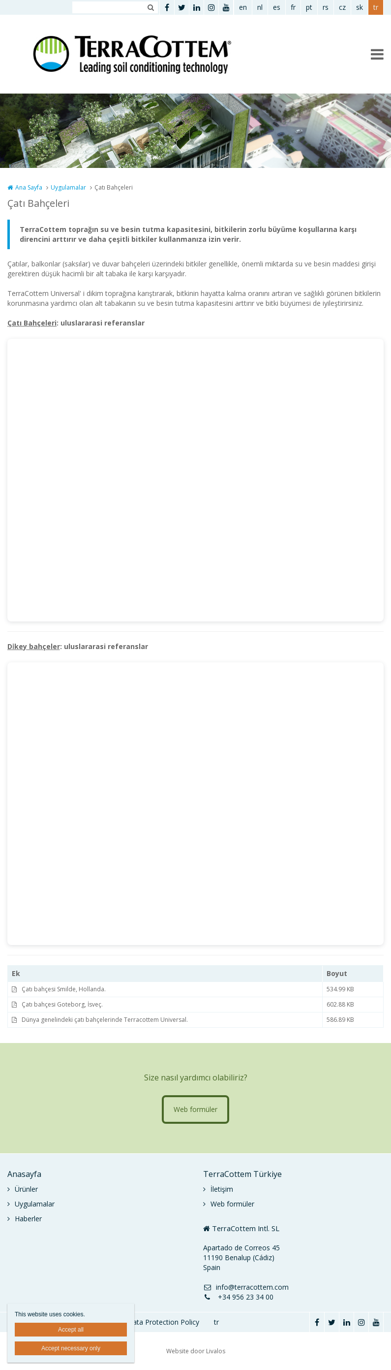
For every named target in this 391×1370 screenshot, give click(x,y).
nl (260, 7)
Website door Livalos (195, 1351)
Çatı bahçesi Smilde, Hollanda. (64, 989)
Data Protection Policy (163, 1322)
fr (293, 7)
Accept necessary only (70, 1348)
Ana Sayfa (28, 187)
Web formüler (195, 1109)
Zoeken (150, 7)
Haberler (28, 1218)
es (276, 7)
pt (309, 7)
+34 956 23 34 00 (238, 1297)
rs (326, 7)
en (243, 7)
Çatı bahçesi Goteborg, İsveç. (62, 1004)
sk (359, 7)
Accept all (71, 1329)
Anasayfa (24, 1174)
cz (342, 7)
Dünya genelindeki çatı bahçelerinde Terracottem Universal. (105, 1019)
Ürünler (26, 1189)
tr (375, 7)
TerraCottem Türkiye (242, 1174)
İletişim (222, 1189)
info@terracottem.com (246, 1287)
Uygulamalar (68, 187)
